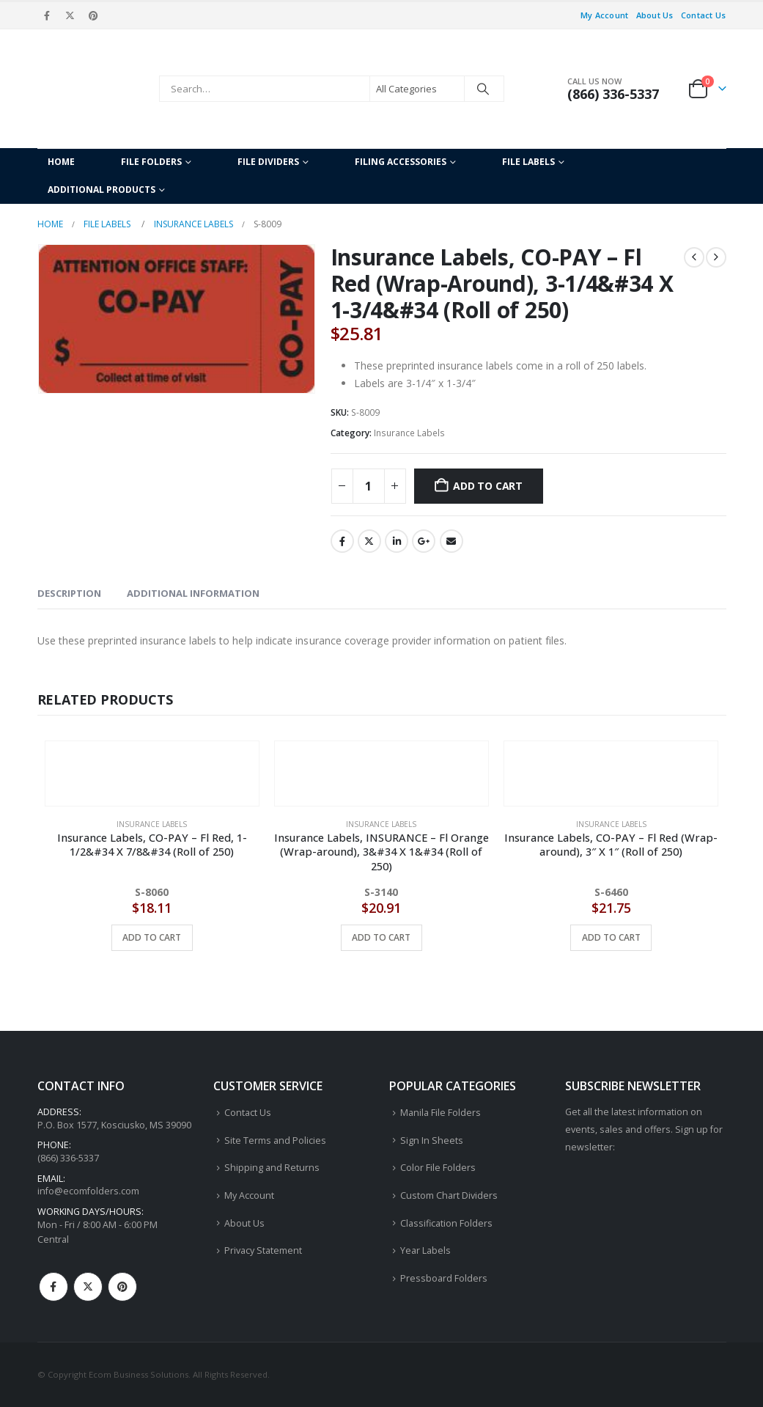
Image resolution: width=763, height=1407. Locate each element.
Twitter (369, 541)
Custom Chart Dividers (449, 1195)
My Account (604, 15)
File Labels (528, 161)
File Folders (151, 161)
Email (451, 541)
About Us (655, 15)
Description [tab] (69, 593)
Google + (423, 541)
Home (61, 161)
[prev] (694, 257)
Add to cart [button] (151, 937)
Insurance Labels (409, 433)
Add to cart (488, 486)
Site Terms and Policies (275, 1140)
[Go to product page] (152, 764)
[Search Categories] (417, 88)
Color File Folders (438, 1167)
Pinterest (122, 1286)
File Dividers (268, 161)
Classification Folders (446, 1223)
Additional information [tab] (193, 593)
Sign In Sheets (431, 1140)
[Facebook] (47, 15)
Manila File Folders (440, 1112)
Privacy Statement (263, 1250)
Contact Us (703, 15)
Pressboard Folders (443, 1278)
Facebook (342, 541)
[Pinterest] (93, 15)
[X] (70, 15)
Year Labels (425, 1250)
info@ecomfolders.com (88, 1191)
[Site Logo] (94, 88)
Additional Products (101, 189)
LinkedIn (396, 541)
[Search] (483, 88)
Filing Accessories (400, 161)
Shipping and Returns (272, 1167)
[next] (716, 257)
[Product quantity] (369, 486)
